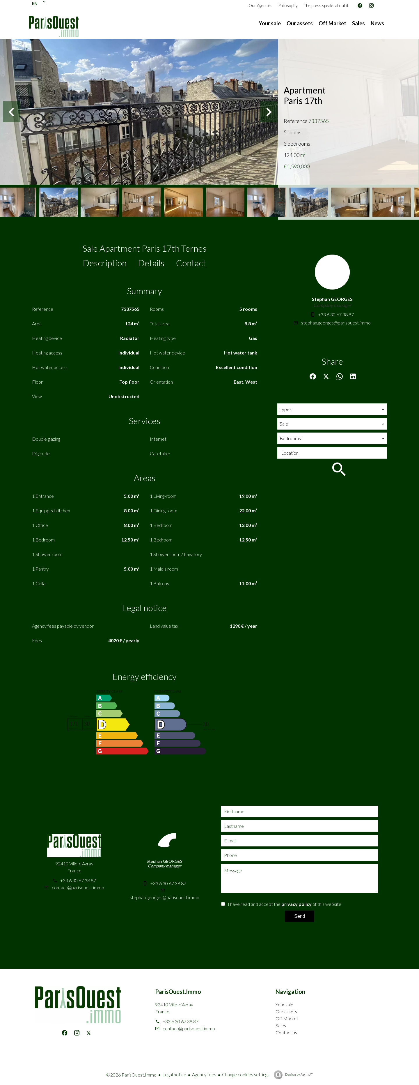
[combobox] (332, 409)
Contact (191, 262)
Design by (299, 1074)
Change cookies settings (245, 1074)
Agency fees (204, 1074)
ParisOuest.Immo (178, 991)
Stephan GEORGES (332, 299)
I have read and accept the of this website (284, 904)
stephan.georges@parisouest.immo (336, 322)
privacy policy (296, 904)
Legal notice (174, 1074)
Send (299, 916)
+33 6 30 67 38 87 (336, 314)
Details (151, 262)
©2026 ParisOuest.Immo (131, 1074)
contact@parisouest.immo (78, 887)
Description (105, 262)
